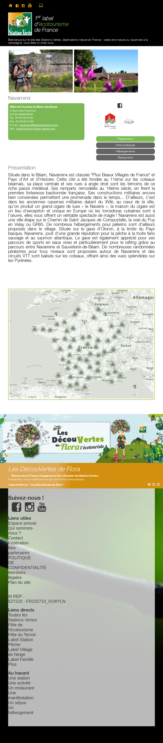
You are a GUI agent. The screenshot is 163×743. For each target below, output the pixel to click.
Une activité (19, 683)
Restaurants (125, 157)
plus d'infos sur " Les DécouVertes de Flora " (37, 484)
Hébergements (125, 151)
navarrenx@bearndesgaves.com (38, 125)
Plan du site (19, 582)
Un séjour (17, 702)
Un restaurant (21, 688)
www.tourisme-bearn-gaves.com (35, 128)
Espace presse (22, 523)
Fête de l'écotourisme (20, 627)
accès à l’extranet (41, 5)
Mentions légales (16, 575)
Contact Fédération (18, 540)
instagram (23, 5)
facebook (17, 5)
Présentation (125, 138)
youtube (31, 5)
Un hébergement (20, 710)
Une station (19, 678)
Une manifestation (21, 695)
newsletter (48, 5)
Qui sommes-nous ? (21, 530)
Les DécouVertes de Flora (44, 469)
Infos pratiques (125, 145)
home (10, 5)
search (56, 5)
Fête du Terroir (22, 634)
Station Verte (20, 23)
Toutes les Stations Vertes (22, 617)
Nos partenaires (19, 550)
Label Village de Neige (20, 652)
